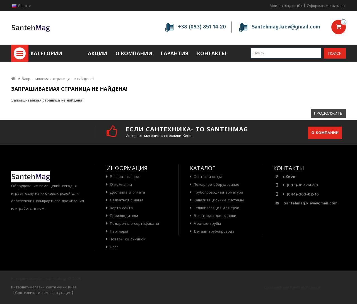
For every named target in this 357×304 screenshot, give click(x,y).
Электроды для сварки (215, 216)
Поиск (334, 53)
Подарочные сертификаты (134, 223)
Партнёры (119, 231)
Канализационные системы (219, 200)
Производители (124, 216)
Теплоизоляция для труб (216, 208)
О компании (133, 53)
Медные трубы (207, 223)
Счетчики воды (208, 177)
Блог (114, 247)
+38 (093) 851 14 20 (202, 27)
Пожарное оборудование (216, 184)
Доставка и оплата (127, 192)
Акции (97, 53)
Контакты (211, 53)
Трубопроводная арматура (218, 192)
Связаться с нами (126, 200)
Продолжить (328, 113)
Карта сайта (121, 208)
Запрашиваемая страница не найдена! (57, 79)
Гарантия (175, 53)
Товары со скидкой (128, 239)
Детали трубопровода (214, 231)
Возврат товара (124, 177)
